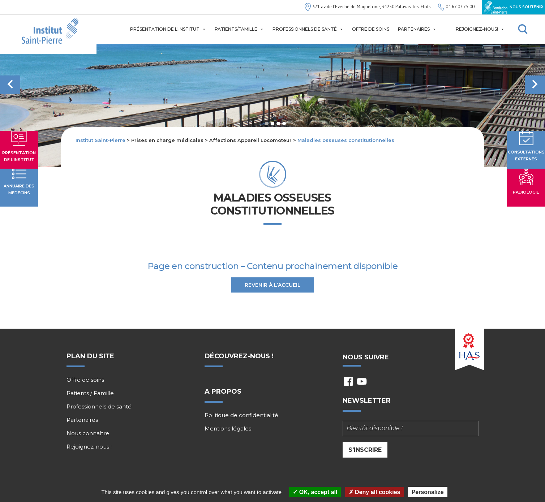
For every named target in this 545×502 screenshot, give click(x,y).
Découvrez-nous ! (239, 356)
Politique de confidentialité (241, 415)
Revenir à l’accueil (273, 285)
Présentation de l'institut (168, 29)
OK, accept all (315, 492)
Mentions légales (228, 428)
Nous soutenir (513, 7)
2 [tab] (272, 123)
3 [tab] (278, 123)
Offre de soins (370, 29)
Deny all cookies (374, 492)
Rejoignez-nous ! (89, 446)
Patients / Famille (90, 393)
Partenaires (417, 29)
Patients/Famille (239, 29)
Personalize (428, 492)
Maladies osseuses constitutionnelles (345, 140)
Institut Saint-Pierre (100, 140)
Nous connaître (87, 433)
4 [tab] (284, 123)
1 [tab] (267, 123)
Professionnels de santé (307, 29)
